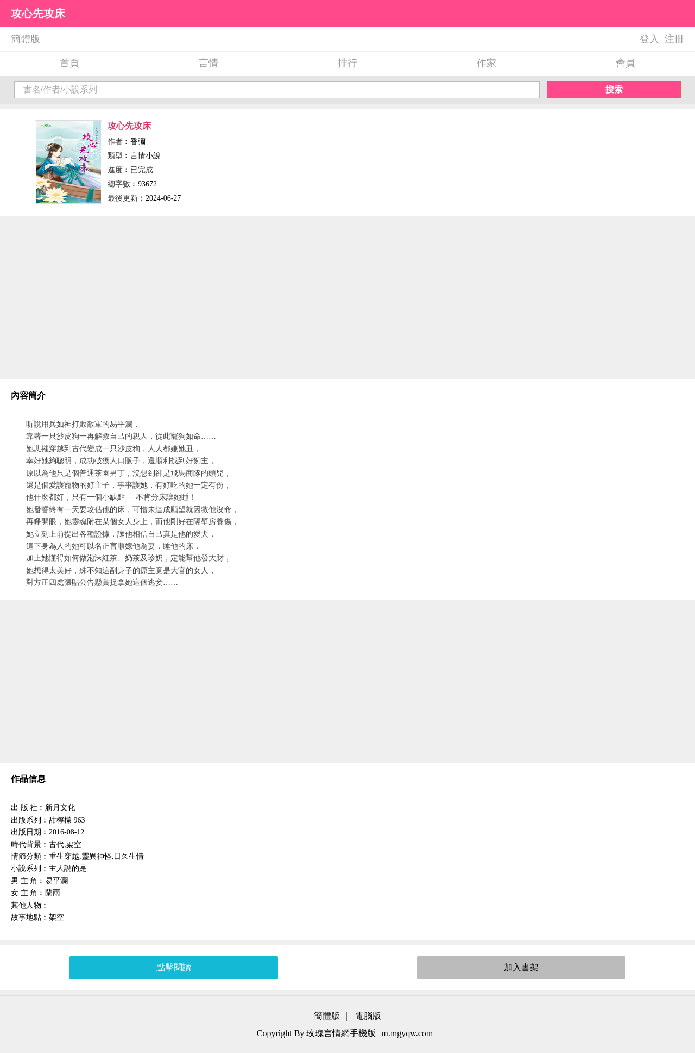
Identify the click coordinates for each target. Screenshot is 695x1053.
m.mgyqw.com (407, 1033)
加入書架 (521, 967)
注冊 (674, 39)
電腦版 (368, 1015)
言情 (208, 63)
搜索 (614, 89)
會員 (625, 63)
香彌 (138, 142)
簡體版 (25, 39)
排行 (347, 63)
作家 (486, 63)
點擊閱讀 (173, 967)
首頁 (69, 63)
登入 (649, 39)
